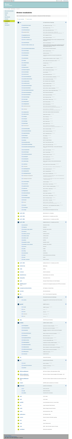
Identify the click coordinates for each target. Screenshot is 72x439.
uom (21, 423)
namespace (25, 118)
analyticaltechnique (26, 37)
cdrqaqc (24, 60)
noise (21, 411)
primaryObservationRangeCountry (29, 146)
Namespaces (7, 25)
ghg (21, 319)
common (22, 271)
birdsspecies (25, 335)
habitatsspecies (26, 351)
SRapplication (25, 190)
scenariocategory (26, 181)
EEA (9, 0)
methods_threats (26, 235)
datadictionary (23, 274)
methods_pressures (26, 233)
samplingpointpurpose (27, 173)
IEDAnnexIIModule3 (24, 374)
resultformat (25, 164)
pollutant (24, 140)
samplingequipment (26, 168)
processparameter (26, 149)
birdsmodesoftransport (27, 333)
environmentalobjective (27, 76)
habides (21, 322)
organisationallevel (26, 133)
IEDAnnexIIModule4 (24, 378)
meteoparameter (26, 101)
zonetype (24, 209)
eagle (24, 390)
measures (24, 231)
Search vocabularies (21, 19)
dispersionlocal (25, 67)
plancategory (25, 135)
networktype (25, 121)
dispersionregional (26, 69)
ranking (24, 250)
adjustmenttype (25, 27)
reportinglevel (25, 156)
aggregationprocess (26, 35)
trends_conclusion (26, 259)
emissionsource (26, 74)
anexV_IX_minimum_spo (27, 39)
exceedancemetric (26, 81)
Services (6, 23)
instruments (25, 353)
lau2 (21, 399)
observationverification (27, 130)
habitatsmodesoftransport (27, 349)
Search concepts (29, 19)
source (24, 311)
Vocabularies (7, 21)
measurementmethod (26, 94)
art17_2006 (22, 219)
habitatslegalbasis (26, 342)
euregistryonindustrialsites (26, 288)
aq (20, 22)
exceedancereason (26, 83)
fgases (21, 297)
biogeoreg (25, 227)
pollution (24, 240)
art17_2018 (22, 262)
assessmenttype (26, 50)
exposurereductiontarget (27, 85)
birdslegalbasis (25, 325)
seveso (21, 417)
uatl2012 (24, 392)
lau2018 (21, 402)
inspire (21, 382)
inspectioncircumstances (27, 365)
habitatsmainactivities (27, 344)
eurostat (22, 291)
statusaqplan (25, 195)
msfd (21, 408)
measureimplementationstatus (28, 90)
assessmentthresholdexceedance (29, 48)
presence (24, 246)
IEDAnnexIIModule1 (24, 371)
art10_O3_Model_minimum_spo (28, 44)
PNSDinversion (25, 137)
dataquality (22, 277)
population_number (26, 242)
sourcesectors (25, 183)
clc (23, 388)
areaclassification (26, 42)
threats (24, 255)
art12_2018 (22, 216)
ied (20, 360)
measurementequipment (27, 92)
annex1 (24, 363)
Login (58, 0)
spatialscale (25, 188)
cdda (21, 268)
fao (20, 294)
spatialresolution (26, 186)
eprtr (21, 280)
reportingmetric (25, 158)
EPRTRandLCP (23, 283)
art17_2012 (22, 222)
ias (20, 357)
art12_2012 (22, 213)
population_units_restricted (28, 244)
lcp (20, 405)
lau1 (21, 396)
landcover (22, 385)
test (21, 420)
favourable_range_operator (27, 229)
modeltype (25, 116)
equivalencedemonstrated (27, 78)
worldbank (22, 429)
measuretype (25, 99)
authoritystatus (25, 58)
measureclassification (27, 87)
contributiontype (26, 62)
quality (24, 248)
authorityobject (25, 55)
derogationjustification (27, 337)
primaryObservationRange (27, 144)
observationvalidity (26, 128)
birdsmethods (25, 330)
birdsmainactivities (26, 327)
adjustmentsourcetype (27, 25)
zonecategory (25, 207)
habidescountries (26, 340)
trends (24, 257)
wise (21, 426)
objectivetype (25, 123)
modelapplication (26, 103)
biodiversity (22, 265)
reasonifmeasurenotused (27, 154)
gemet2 (21, 304)
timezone (24, 205)
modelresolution (26, 114)
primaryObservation (26, 142)
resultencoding (25, 161)
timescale (24, 199)
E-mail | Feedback (8, 435)
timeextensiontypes (26, 197)
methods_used (25, 237)
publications (22, 414)
